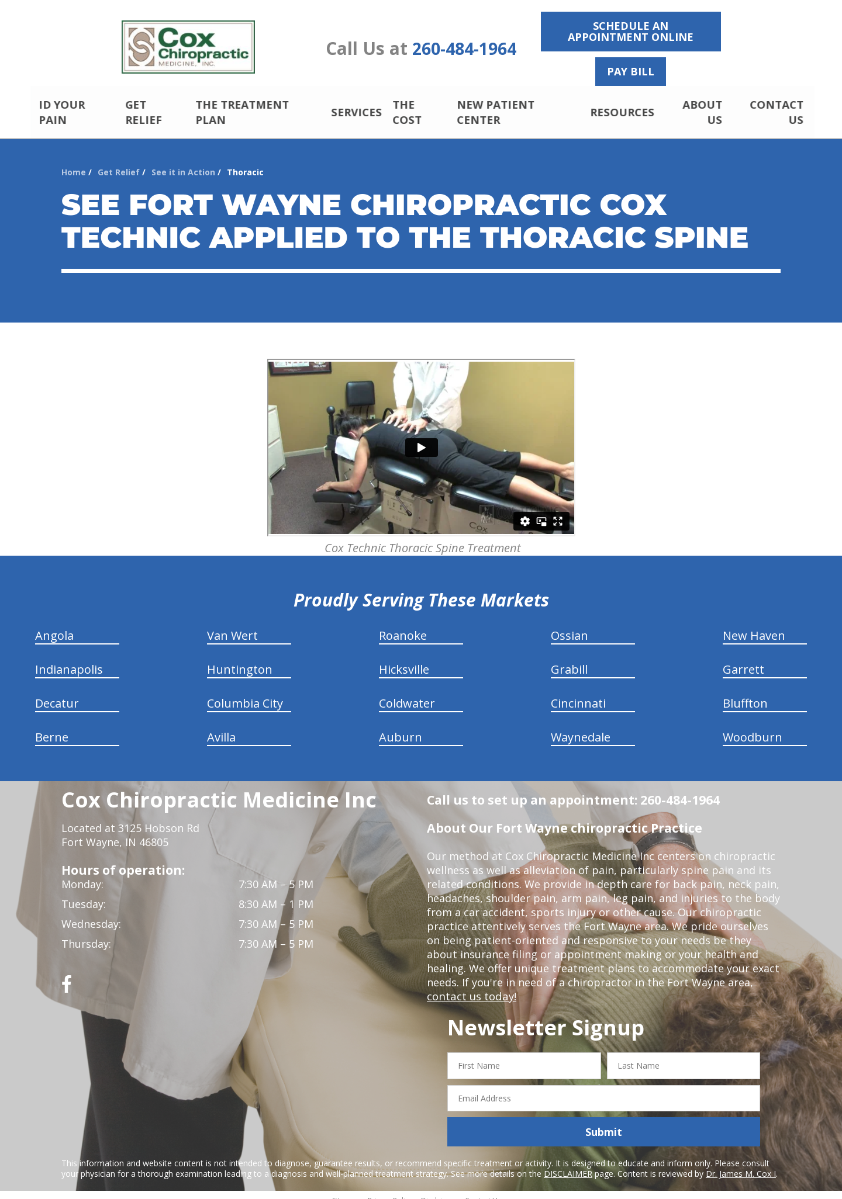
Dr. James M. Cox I (741, 1163)
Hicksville (404, 659)
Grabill (569, 659)
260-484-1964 (464, 49)
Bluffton (745, 693)
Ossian (569, 625)
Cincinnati (578, 693)
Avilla (221, 727)
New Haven (754, 625)
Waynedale (580, 727)
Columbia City (245, 693)
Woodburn (752, 727)
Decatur (57, 693)
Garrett (743, 659)
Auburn (400, 727)
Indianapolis (69, 659)
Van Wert (232, 625)
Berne (51, 727)
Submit (603, 1122)
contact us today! (470, 986)
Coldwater (407, 693)
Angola (54, 625)
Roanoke (403, 625)
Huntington (239, 659)
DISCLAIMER (568, 1163)
